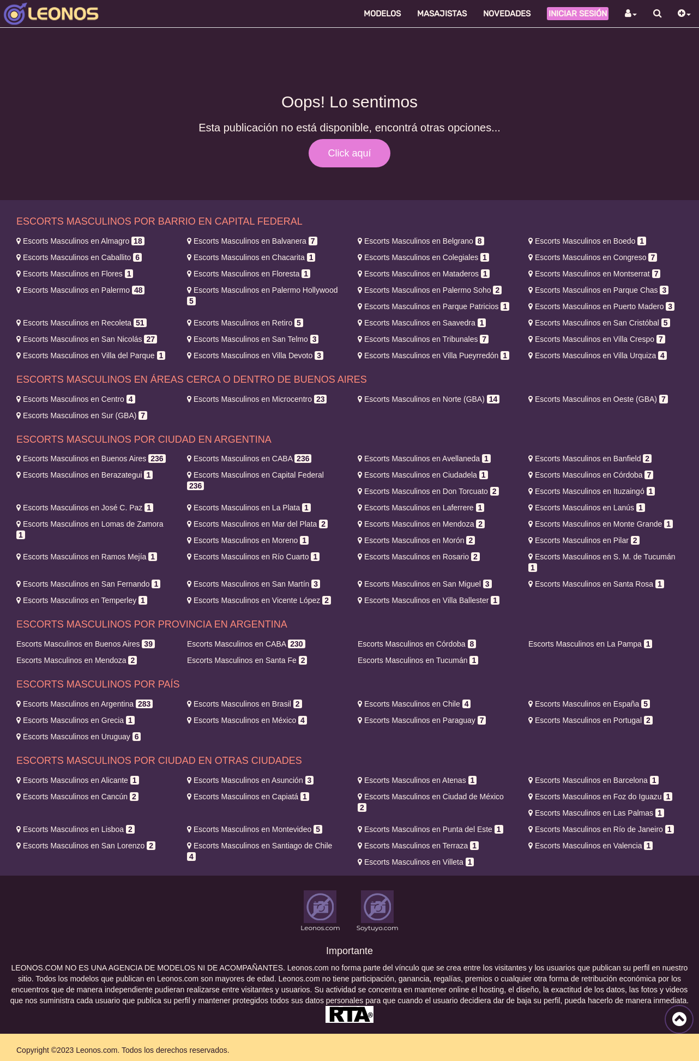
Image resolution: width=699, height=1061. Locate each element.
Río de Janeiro (601, 829)
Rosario (419, 556)
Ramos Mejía (86, 556)
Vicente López (259, 600)
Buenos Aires (91, 458)
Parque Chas (598, 290)
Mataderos (424, 273)
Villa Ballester (428, 600)
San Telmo (252, 339)
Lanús (586, 507)
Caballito (79, 257)
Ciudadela (423, 475)
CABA (249, 458)
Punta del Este (430, 829)
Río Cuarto (253, 556)
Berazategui (84, 475)
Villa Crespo (596, 339)
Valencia (590, 845)
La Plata (249, 507)
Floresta (248, 273)
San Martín (253, 584)
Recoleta (81, 322)
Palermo (80, 290)
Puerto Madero (601, 306)
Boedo (587, 241)
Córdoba (590, 475)
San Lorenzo (85, 845)
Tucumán (418, 660)
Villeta (416, 862)
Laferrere (421, 507)
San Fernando (88, 584)
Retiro (245, 322)
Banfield (590, 458)
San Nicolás (86, 339)
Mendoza (421, 524)
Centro (75, 399)
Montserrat (594, 273)
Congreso (592, 257)
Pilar (584, 540)
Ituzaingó (591, 491)
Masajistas (442, 14)
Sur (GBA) (81, 415)
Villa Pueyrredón (433, 355)
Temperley (81, 600)
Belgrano (421, 241)
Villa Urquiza (597, 355)
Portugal (590, 720)
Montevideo (254, 829)
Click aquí (349, 153)
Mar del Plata (257, 524)
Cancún (77, 796)
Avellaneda (424, 458)
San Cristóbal (599, 322)
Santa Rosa (596, 584)
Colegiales (423, 257)
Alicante (77, 780)
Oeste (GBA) (598, 399)
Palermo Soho (430, 290)
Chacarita (251, 257)
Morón (416, 540)
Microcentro (257, 399)
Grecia (75, 720)
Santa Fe (247, 660)
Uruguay (78, 736)
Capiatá (248, 796)
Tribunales (423, 339)
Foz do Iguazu (600, 796)
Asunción (250, 780)
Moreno (248, 540)
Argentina (84, 704)
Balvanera (252, 241)
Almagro (80, 241)
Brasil (244, 704)
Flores (74, 273)
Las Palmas (596, 813)
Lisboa (75, 829)
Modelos (382, 14)
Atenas (417, 780)
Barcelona (593, 780)
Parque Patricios (433, 306)
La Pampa (590, 644)
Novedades (507, 14)
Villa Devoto (255, 355)
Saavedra (422, 322)
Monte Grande (600, 524)
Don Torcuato (428, 491)
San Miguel (425, 584)
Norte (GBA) (428, 399)
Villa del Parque (90, 355)
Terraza (418, 845)
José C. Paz (84, 507)
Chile (414, 704)
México (247, 720)
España (589, 704)
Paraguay (422, 720)
